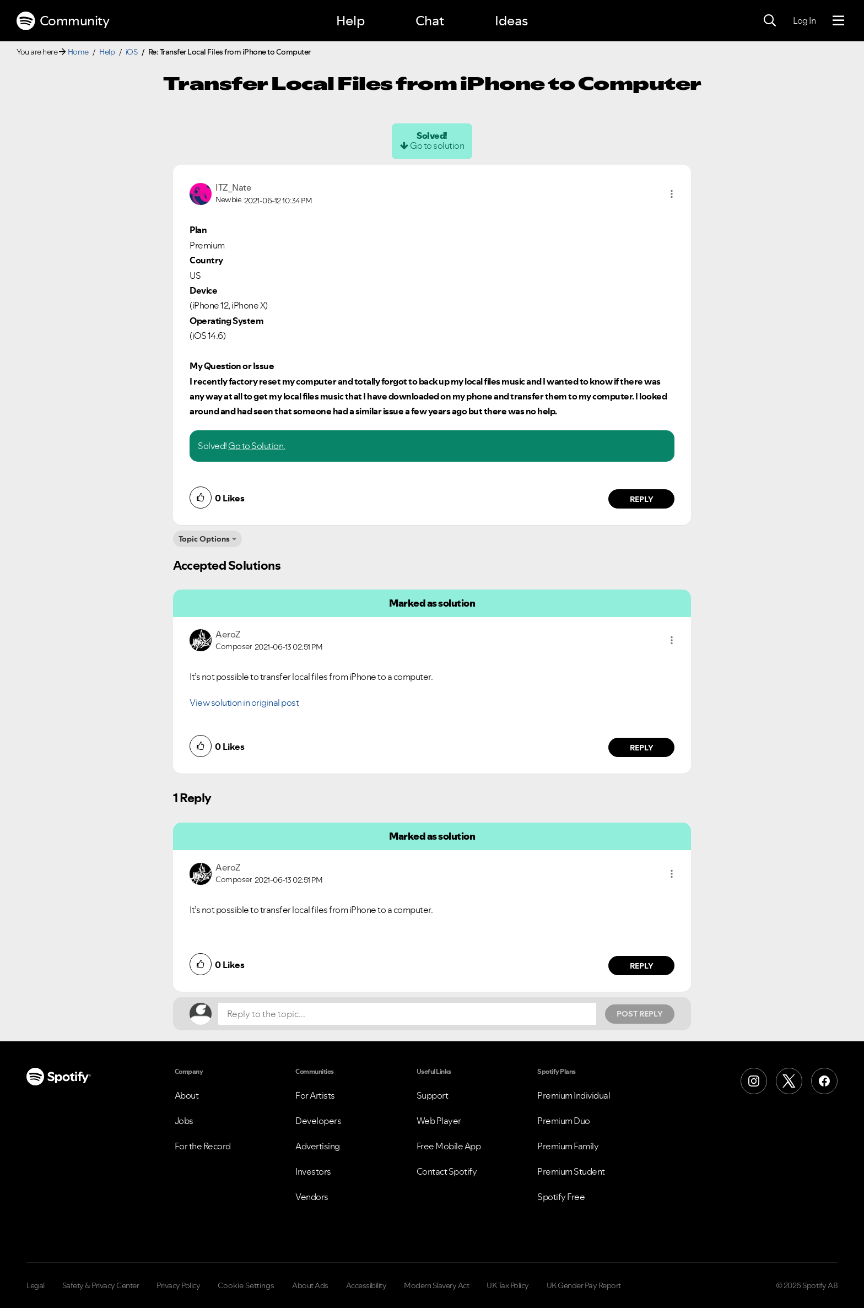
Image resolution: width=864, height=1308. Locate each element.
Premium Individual (573, 1095)
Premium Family (567, 1146)
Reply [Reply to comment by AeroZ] (642, 747)
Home (78, 51)
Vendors (311, 1197)
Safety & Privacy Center (100, 1285)
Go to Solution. (256, 446)
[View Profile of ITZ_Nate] (233, 187)
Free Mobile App (449, 1146)
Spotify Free (561, 1197)
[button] (671, 194)
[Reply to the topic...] (407, 1014)
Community (63, 21)
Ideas (511, 21)
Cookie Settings (246, 1285)
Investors (313, 1171)
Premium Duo (563, 1121)
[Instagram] (754, 1081)
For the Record (203, 1146)
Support (433, 1095)
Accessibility (366, 1285)
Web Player (439, 1121)
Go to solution (437, 145)
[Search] (769, 21)
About (187, 1095)
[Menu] (838, 21)
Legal (35, 1285)
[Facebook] (824, 1081)
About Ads (310, 1285)
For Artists (315, 1095)
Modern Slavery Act (436, 1285)
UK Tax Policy (508, 1285)
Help (350, 21)
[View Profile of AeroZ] (228, 634)
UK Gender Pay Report (584, 1285)
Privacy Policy (178, 1285)
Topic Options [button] (204, 538)
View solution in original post (244, 702)
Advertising (317, 1146)
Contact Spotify (447, 1171)
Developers (318, 1121)
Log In (804, 20)
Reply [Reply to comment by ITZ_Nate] (642, 499)
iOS (132, 51)
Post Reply (640, 1013)
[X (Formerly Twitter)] (789, 1081)
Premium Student (571, 1171)
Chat (429, 21)
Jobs (184, 1121)
